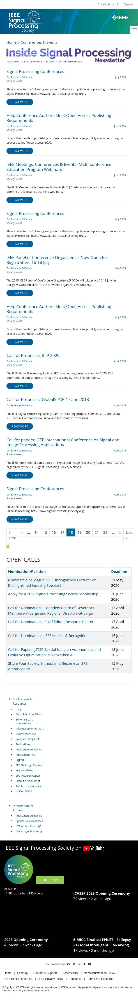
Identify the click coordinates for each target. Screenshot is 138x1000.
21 (97, 532)
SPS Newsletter (24, 770)
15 (45, 532)
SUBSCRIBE (49, 879)
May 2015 (120, 219)
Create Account (108, 4)
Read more (20, 102)
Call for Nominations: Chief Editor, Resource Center (50, 621)
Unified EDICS (24, 791)
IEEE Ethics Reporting (18, 978)
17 (62, 532)
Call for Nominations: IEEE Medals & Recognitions (49, 635)
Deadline (119, 571)
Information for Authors (30, 728)
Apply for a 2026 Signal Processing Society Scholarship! (53, 593)
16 (54, 532)
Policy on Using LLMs (28, 739)
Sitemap (22, 973)
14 (36, 532)
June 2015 (120, 126)
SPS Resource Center (28, 775)
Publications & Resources (22, 701)
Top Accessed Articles (28, 786)
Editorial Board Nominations (24, 721)
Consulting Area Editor (29, 714)
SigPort (20, 760)
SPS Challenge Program (29, 765)
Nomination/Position (28, 571)
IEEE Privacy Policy (50, 978)
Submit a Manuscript (28, 781)
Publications (23, 744)
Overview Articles (26, 733)
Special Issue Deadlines (29, 821)
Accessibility (70, 973)
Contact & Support (45, 973)
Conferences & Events (19, 77)
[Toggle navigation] (134, 30)
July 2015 (120, 77)
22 (105, 532)
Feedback (75, 978)
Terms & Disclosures (100, 978)
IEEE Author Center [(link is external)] (28, 826)
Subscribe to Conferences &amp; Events (7, 546)
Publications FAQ (26, 754)
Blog (18, 709)
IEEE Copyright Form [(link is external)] (29, 831)
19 (79, 532)
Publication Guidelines (29, 749)
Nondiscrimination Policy (99, 973)
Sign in (128, 4)
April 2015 (120, 361)
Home (11, 42)
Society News (14, 81)
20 (88, 532)
